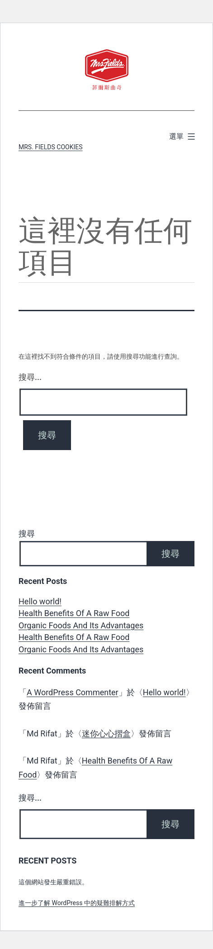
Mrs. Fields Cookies (51, 147)
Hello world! (40, 601)
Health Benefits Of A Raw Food (74, 613)
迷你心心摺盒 (106, 733)
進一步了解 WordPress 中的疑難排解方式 (77, 902)
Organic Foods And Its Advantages (81, 625)
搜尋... (30, 377)
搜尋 (27, 533)
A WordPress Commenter (72, 692)
